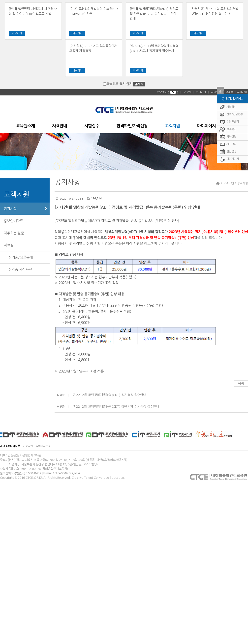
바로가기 (17, 33)
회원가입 (201, 92)
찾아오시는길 (43, 446)
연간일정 (227, 151)
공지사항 (10, 209)
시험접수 (227, 107)
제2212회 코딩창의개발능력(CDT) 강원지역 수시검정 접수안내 (115, 406)
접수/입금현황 (231, 114)
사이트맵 (216, 92)
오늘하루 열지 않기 (117, 83)
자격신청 (227, 136)
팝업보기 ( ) (167, 92)
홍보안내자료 (13, 221)
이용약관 (28, 446)
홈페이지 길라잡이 (236, 92)
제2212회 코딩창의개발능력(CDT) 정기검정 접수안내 (109, 395)
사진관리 (227, 144)
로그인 (187, 92)
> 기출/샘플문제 (21, 257)
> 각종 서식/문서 (21, 269)
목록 (241, 383)
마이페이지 (229, 159)
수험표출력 (229, 122)
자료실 (8, 245)
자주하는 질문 (14, 233)
